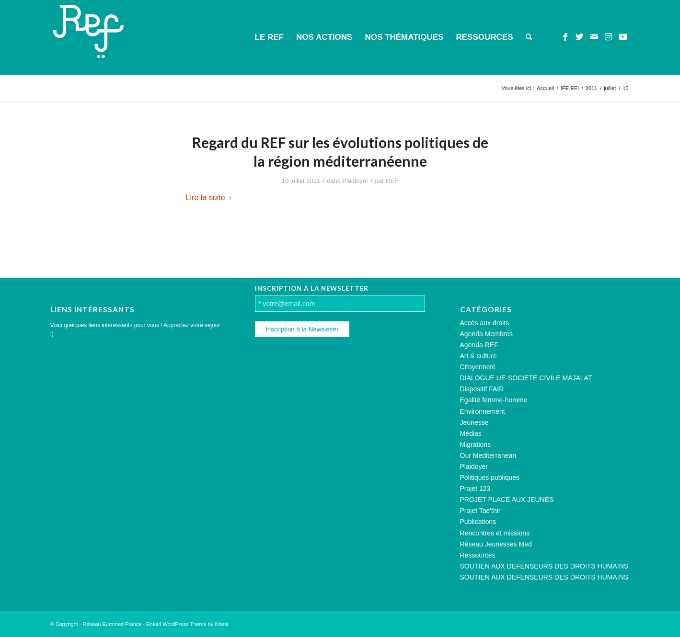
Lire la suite (210, 197)
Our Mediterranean (488, 455)
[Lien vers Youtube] (623, 37)
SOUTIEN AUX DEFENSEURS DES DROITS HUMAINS (544, 566)
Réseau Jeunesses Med (496, 544)
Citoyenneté (478, 367)
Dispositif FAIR (482, 389)
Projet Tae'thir (480, 510)
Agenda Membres (486, 334)
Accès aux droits (484, 323)
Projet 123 (475, 488)
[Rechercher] (528, 37)
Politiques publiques (490, 477)
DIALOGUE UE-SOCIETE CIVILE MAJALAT (526, 378)
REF (392, 180)
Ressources (478, 555)
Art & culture (478, 356)
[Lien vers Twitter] (580, 37)
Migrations (475, 444)
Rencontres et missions (495, 533)
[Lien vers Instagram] (608, 37)
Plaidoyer (355, 180)
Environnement (482, 411)
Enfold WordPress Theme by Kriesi (187, 624)
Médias (471, 433)
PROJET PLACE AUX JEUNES (507, 499)
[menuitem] (269, 37)
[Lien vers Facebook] (565, 37)
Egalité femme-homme (494, 400)
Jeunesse (474, 422)
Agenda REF (479, 345)
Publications (478, 521)
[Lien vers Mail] (594, 37)
